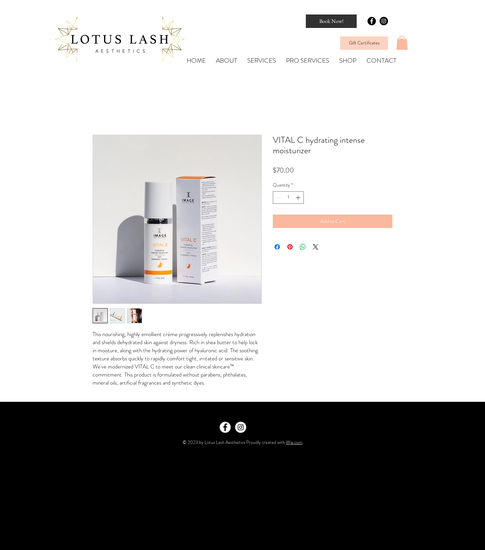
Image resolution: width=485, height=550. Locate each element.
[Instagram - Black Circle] (384, 21)
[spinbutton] (288, 197)
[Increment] (298, 197)
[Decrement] (278, 197)
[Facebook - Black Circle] (371, 21)
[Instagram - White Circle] (240, 427)
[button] (402, 43)
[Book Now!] (331, 21)
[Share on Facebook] (277, 247)
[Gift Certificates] (364, 43)
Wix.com (294, 442)
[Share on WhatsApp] (303, 247)
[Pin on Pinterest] (290, 247)
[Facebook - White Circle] (225, 427)
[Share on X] (316, 247)
